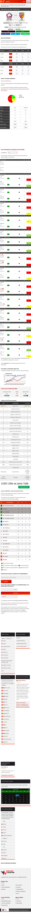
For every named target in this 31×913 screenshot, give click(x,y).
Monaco (5, 524)
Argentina (4, 838)
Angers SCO (6, 543)
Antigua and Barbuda (6, 835)
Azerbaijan (4, 855)
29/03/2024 (2, 206)
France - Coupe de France (5, 237)
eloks (4, 722)
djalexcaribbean (21, 680)
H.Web (4, 736)
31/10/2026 (2, 170)
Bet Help (3, 889)
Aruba (3, 844)
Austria (3, 852)
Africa (3, 821)
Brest (5, 540)
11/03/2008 (2, 319)
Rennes (6, 521)
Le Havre (6, 547)
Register (28, 1)
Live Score (6, 363)
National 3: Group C (6, 668)
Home (3, 81)
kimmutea (5, 707)
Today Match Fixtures (20, 640)
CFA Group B (4, 657)
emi (3, 725)
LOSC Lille (9, 19)
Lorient (5, 531)
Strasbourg (6, 527)
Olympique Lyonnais (8, 515)
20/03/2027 (2, 164)
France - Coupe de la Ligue (5, 322)
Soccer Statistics (10, 5)
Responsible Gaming (6, 901)
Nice (5, 553)
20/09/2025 (2, 184)
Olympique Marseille (8, 518)
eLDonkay (5, 719)
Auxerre (5, 550)
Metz (5, 559)
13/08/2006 (2, 341)
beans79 (4, 713)
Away (9, 81)
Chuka (4, 705)
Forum (17, 893)
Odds (23, 31)
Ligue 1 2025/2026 (21, 5)
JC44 (4, 702)
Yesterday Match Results (21, 643)
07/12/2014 (2, 277)
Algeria (3, 827)
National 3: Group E (6, 665)
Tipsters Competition (20, 891)
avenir (4, 742)
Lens (22, 19)
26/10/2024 (2, 198)
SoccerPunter (3, 5)
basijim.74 (4, 767)
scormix (4, 690)
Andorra (3, 829)
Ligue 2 (3, 643)
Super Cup (4, 652)
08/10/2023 (2, 212)
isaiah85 (4, 696)
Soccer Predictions (6, 887)
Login (24, 1)
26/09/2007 (2, 327)
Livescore (18, 637)
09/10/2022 (2, 226)
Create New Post (24, 487)
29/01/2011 (2, 285)
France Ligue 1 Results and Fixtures (20, 600)
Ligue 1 (3, 640)
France (16, 5)
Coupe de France (5, 646)
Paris (5, 537)
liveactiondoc (5, 716)
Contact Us (18, 901)
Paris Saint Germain (8, 505)
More (2, 670)
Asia (3, 847)
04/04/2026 (2, 178)
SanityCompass (6, 739)
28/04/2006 (2, 348)
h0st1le (4, 699)
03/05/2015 (2, 271)
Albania (3, 824)
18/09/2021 (2, 249)
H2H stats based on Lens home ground (18, 87)
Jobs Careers (19, 903)
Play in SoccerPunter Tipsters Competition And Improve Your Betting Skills (22, 704)
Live (8, 31)
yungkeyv (5, 733)
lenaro (4, 727)
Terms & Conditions (6, 903)
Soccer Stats (19, 885)
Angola (3, 832)
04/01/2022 (2, 241)
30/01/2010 (2, 299)
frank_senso (5, 687)
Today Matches (19, 889)
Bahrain (3, 858)
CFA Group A (4, 655)
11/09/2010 (2, 291)
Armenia (3, 841)
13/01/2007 (2, 334)
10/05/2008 (2, 313)
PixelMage (5, 710)
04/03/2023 (2, 220)
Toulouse (6, 534)
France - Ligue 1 (3, 159)
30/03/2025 (2, 192)
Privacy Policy (5, 905)
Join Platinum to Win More (7, 775)
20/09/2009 (2, 305)
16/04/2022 (2, 234)
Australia (4, 849)
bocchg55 (5, 730)
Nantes (5, 556)
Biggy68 (4, 693)
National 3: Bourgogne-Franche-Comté (7, 661)
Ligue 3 (3, 649)
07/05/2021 (2, 257)
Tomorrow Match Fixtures (21, 646)
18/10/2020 (2, 263)
